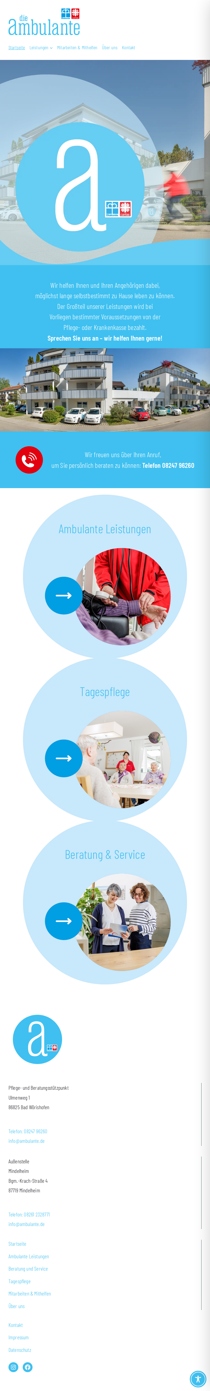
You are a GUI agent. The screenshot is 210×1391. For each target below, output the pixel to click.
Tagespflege (105, 691)
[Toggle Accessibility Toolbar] (198, 1379)
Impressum (18, 1337)
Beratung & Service (105, 854)
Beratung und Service (28, 1268)
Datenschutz (19, 1349)
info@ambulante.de (26, 1140)
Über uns (16, 1306)
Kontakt (15, 1325)
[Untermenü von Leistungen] (41, 47)
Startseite (17, 1243)
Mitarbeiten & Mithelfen (29, 1293)
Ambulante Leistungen (105, 528)
